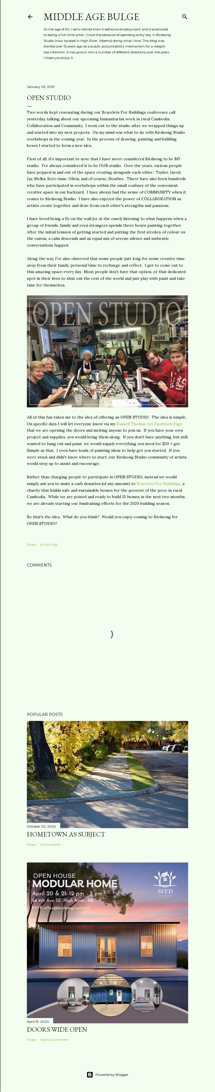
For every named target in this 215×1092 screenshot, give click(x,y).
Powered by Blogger (107, 1074)
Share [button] (31, 545)
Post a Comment (54, 1040)
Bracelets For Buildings (159, 483)
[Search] (184, 15)
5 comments (50, 844)
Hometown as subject (66, 834)
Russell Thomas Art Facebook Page (149, 423)
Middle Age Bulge (91, 16)
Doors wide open (57, 1029)
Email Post (49, 545)
